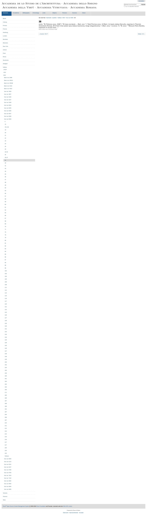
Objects (54, 13)
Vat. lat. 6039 (69, 17)
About (83, 13)
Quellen (54, 17)
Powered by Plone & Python (73, 510)
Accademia (16, 13)
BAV (64, 17)
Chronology (36, 13)
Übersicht (65, 512)
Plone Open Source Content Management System (16, 506)
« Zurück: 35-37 (43, 34)
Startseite (5, 13)
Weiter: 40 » (141, 34)
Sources (74, 13)
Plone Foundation (40, 506)
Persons (64, 13)
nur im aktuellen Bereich (132, 6)
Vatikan (60, 17)
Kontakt (81, 512)
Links (44, 13)
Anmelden (141, 1)
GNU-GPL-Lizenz (67, 506)
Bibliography (26, 13)
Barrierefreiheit (73, 512)
